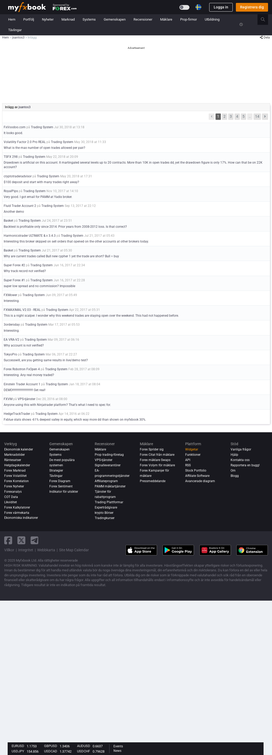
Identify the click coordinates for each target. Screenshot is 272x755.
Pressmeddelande (152, 481)
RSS (188, 465)
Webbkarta (46, 550)
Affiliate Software (197, 476)
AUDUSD (83, 746)
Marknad (68, 19)
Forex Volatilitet (15, 476)
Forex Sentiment (61, 486)
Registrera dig (252, 7)
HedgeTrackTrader (17, 414)
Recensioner (142, 19)
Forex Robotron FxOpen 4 (22, 369)
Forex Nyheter (14, 486)
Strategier (56, 470)
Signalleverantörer (108, 465)
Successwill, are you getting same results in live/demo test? (46, 360)
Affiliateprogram (106, 481)
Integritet (25, 550)
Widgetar (191, 449)
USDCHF (83, 751)
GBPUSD (50, 746)
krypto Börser (104, 513)
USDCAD (50, 751)
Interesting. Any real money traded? (29, 375)
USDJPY (18, 751)
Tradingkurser (104, 518)
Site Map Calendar (74, 550)
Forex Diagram (59, 481)
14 (257, 116)
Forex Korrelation (16, 481)
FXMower (10, 295)
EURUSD (18, 746)
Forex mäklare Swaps (155, 460)
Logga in (221, 7)
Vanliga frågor (241, 449)
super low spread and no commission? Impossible (39, 286)
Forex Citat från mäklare (157, 455)
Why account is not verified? (24, 345)
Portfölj (28, 19)
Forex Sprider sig (152, 449)
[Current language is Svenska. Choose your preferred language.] (198, 7)
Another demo (14, 211)
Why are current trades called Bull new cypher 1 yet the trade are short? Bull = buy (61, 256)
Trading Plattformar (109, 502)
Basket (8, 220)
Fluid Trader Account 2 (20, 206)
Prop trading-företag (109, 455)
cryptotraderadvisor (18, 176)
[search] (266, 19)
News (117, 751)
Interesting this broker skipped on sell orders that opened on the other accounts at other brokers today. (76, 241)
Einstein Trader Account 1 (22, 384)
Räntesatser (12, 460)
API (187, 460)
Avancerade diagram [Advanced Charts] (200, 481)
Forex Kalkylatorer (17, 507)
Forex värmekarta (16, 513)
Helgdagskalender (17, 465)
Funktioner (193, 455)
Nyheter (48, 19)
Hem (11, 19)
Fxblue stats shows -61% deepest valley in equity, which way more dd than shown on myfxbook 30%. (75, 419)
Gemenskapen (115, 19)
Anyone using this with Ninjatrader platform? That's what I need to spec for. (57, 405)
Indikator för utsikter (63, 491)
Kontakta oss (240, 460)
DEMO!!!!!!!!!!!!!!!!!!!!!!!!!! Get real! (24, 390)
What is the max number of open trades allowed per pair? (44, 148)
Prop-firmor (188, 19)
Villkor (9, 550)
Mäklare (166, 19)
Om (233, 470)
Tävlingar (15, 30)
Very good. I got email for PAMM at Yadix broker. (38, 197)
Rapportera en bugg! (245, 465)
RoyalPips (11, 191)
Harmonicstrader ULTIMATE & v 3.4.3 (30, 236)
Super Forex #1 (14, 280)
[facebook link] (8, 540)
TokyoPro (10, 354)
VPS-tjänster (26, 399)
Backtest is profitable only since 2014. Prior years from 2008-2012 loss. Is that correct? (65, 227)
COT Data (11, 497)
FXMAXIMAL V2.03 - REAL (22, 310)
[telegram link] (35, 540)
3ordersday (12, 324)
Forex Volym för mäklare (157, 465)
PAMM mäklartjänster (110, 486)
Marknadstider (14, 455)
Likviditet (10, 502)
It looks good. (13, 133)
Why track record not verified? (25, 271)
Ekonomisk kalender (18, 449)
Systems (89, 19)
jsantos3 (24, 107)
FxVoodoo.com (15, 127)
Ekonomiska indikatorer (21, 518)
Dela (265, 37)
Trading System (42, 127)
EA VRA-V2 (11, 339)
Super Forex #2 (14, 265)
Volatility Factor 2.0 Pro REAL (25, 142)
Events (118, 746)
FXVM (8, 399)
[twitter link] (21, 540)
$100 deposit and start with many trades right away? (41, 182)
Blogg (235, 476)
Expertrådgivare (106, 507)
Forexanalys (13, 491)
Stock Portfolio (195, 470)
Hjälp (234, 455)
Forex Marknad (15, 470)
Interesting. (12, 301)
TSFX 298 (11, 157)
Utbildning (212, 19)
